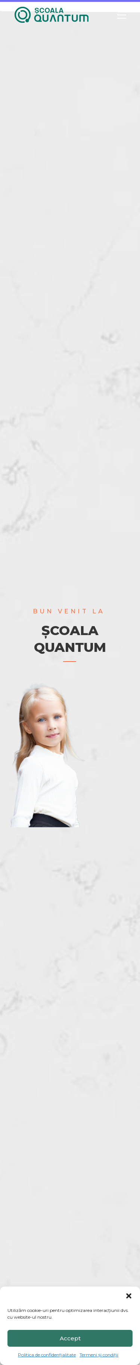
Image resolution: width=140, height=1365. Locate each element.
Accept (70, 1338)
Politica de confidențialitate (47, 1355)
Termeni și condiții (99, 1355)
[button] (129, 1296)
